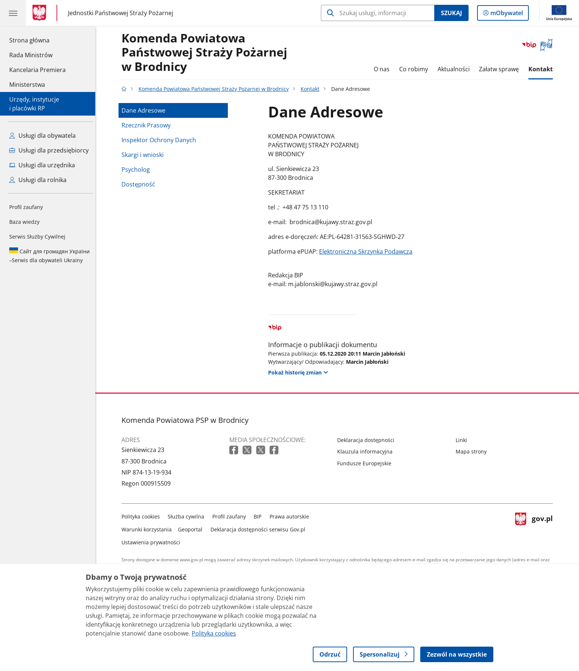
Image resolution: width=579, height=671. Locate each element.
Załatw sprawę (501, 69)
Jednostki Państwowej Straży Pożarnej (120, 12)
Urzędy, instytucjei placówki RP (34, 103)
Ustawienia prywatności (152, 542)
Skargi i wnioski (144, 155)
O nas (384, 69)
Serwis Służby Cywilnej (37, 236)
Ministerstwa (27, 85)
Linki (463, 440)
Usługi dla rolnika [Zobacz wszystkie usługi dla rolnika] (37, 180)
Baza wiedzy (24, 221)
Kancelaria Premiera (37, 70)
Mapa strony (473, 451)
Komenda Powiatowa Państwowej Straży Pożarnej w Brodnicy (206, 52)
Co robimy (415, 69)
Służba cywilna (188, 516)
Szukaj (451, 13)
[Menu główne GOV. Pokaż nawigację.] (13, 13)
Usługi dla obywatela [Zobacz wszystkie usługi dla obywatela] (42, 135)
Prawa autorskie (291, 516)
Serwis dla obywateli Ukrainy (49, 255)
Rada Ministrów (30, 55)
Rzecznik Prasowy (147, 125)
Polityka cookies (142, 516)
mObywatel (506, 14)
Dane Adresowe (145, 110)
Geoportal (192, 529)
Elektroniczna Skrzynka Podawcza (367, 251)
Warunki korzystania (148, 529)
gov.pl (536, 528)
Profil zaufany (26, 206)
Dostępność (140, 184)
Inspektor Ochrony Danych (160, 140)
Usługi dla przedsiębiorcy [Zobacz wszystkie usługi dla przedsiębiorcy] (49, 150)
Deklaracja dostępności (367, 440)
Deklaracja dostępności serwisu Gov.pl (259, 529)
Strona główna (37, 39)
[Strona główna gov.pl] (40, 13)
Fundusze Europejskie (366, 463)
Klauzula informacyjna (366, 451)
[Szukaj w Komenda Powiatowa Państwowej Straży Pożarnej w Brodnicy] (377, 13)
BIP (260, 516)
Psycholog (137, 169)
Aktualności (455, 69)
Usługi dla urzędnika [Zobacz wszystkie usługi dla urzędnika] (42, 165)
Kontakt (542, 69)
